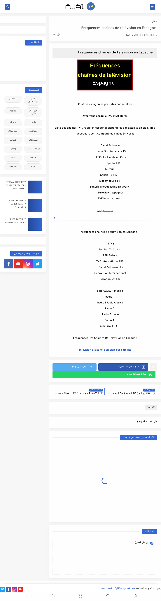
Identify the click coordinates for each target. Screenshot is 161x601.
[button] (123, 367)
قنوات (152, 22)
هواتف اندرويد (33, 149)
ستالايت (33, 131)
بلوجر (33, 122)
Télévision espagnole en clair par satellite (105, 350)
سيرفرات (13, 131)
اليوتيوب (13, 111)
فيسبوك (33, 140)
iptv (13, 158)
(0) (56, 35)
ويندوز (13, 149)
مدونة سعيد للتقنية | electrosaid (119, 589)
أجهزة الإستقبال (33, 100)
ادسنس (13, 99)
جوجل (13, 122)
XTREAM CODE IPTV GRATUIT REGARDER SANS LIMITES (16, 185)
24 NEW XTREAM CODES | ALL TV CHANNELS (17, 204)
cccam (33, 158)
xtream (13, 167)
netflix (33, 167)
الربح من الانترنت (33, 112)
